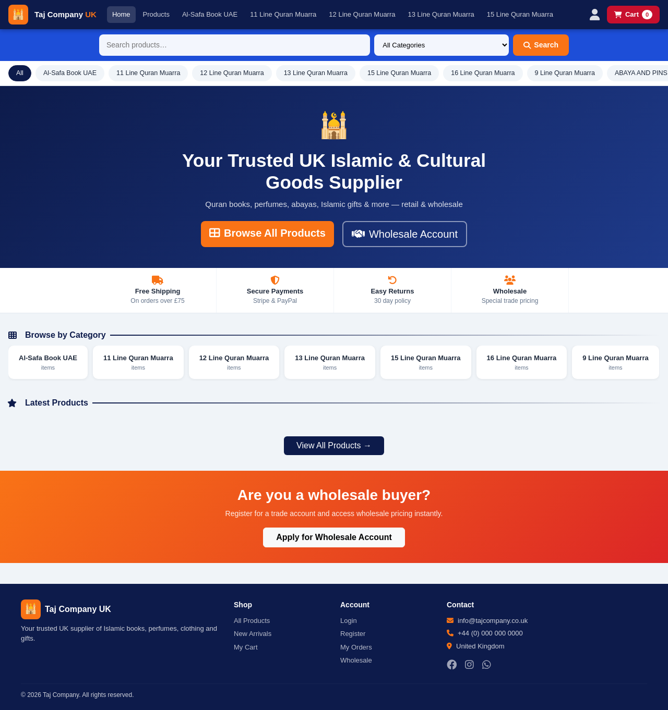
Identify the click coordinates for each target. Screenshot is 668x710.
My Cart (246, 647)
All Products (252, 621)
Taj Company (65, 14)
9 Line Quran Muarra (565, 73)
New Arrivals (252, 634)
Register (352, 634)
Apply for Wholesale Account (334, 537)
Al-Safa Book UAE (209, 14)
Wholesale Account (405, 234)
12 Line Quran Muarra (362, 14)
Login (348, 621)
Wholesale (356, 660)
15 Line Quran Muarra (520, 14)
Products (156, 14)
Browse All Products (267, 233)
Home (121, 14)
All (19, 73)
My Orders (356, 647)
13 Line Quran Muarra (441, 14)
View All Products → (334, 445)
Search (540, 45)
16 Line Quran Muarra (483, 73)
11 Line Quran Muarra (283, 14)
